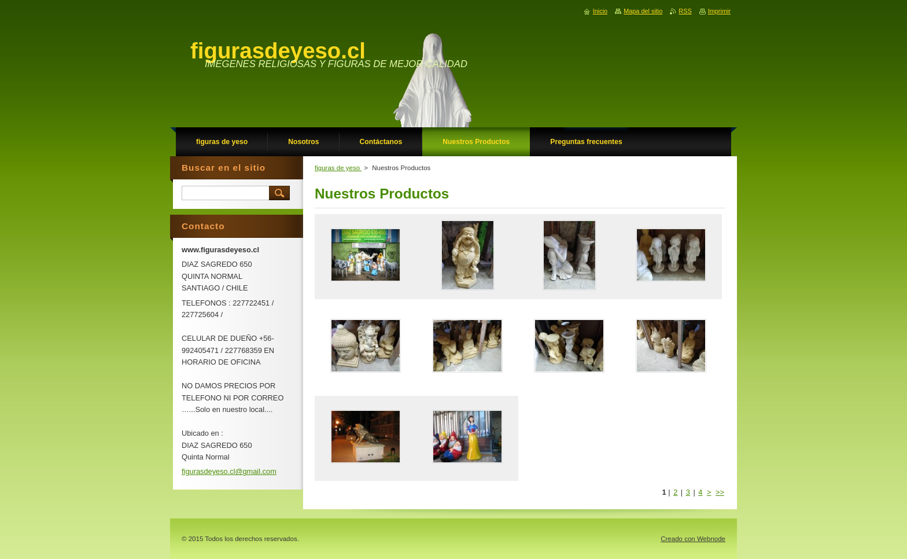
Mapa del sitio (643, 11)
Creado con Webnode (693, 538)
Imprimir (719, 11)
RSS (685, 11)
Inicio (600, 11)
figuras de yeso (338, 167)
